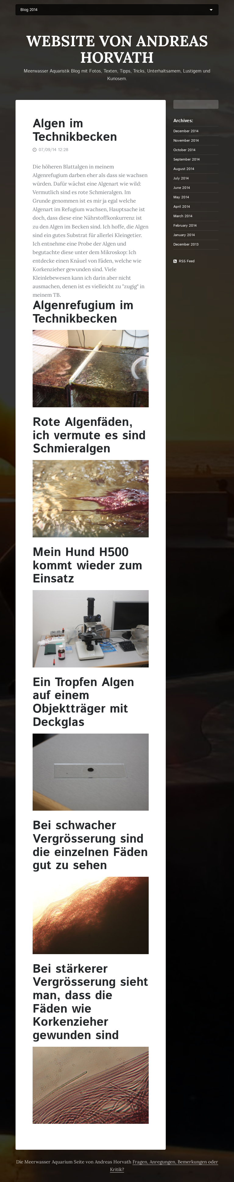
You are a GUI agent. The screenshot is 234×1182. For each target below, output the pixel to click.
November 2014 (186, 140)
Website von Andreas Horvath (117, 49)
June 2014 (181, 187)
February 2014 (185, 225)
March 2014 (183, 216)
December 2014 (186, 131)
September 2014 (186, 159)
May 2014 (181, 197)
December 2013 (186, 244)
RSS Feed (187, 261)
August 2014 (183, 169)
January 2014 (184, 235)
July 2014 (181, 178)
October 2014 (184, 150)
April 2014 (181, 206)
